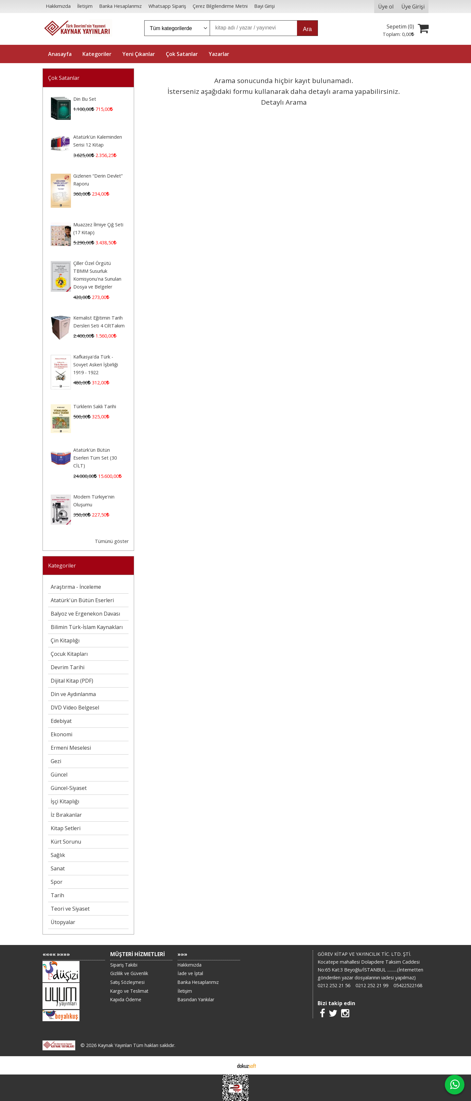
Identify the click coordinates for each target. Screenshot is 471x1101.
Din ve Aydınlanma (73, 694)
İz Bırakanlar (66, 814)
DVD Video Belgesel (75, 707)
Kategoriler (62, 565)
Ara (307, 29)
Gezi (56, 761)
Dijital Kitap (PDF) (72, 680)
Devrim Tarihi (67, 667)
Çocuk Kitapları (69, 653)
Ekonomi (61, 734)
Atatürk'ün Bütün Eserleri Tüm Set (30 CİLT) (95, 458)
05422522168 (407, 985)
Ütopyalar (63, 922)
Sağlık (58, 855)
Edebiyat (61, 721)
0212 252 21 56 (334, 985)
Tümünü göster (112, 541)
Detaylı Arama (284, 102)
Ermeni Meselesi (71, 747)
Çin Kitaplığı (65, 640)
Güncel (59, 774)
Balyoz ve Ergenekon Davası (85, 613)
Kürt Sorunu (66, 841)
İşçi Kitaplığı (65, 801)
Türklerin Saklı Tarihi (94, 406)
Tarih (57, 895)
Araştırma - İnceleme (76, 586)
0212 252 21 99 (372, 985)
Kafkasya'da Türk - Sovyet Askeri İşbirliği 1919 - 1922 (95, 365)
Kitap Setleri (65, 828)
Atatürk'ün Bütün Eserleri (82, 600)
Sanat (58, 868)
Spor (56, 881)
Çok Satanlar (63, 77)
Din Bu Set (84, 99)
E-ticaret (225, 1065)
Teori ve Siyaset (70, 908)
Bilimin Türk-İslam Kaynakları (87, 627)
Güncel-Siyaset (69, 788)
